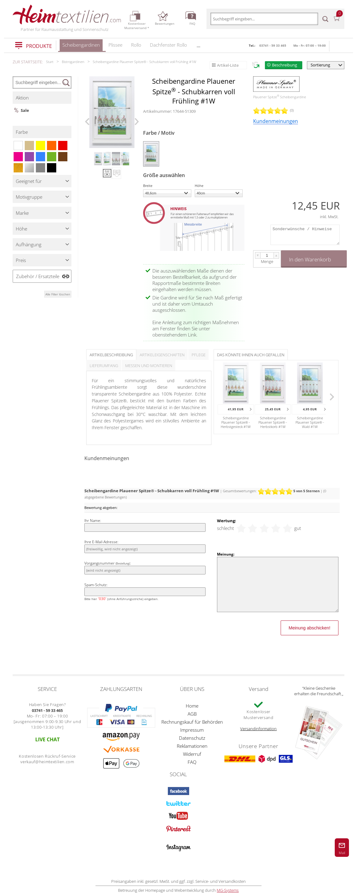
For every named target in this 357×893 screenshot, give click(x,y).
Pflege (199, 355)
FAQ (192, 762)
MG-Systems (228, 890)
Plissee (115, 45)
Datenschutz (192, 738)
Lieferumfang (104, 365)
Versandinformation (258, 728)
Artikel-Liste (228, 65)
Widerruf (192, 754)
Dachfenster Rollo (168, 45)
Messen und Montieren (148, 365)
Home (192, 706)
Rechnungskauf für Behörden (192, 722)
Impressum (192, 730)
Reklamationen (192, 746)
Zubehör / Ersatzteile (37, 276)
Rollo (136, 45)
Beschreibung (284, 65)
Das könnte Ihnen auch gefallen (250, 355)
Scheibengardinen (81, 47)
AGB (192, 714)
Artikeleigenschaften (162, 355)
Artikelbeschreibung (111, 355)
